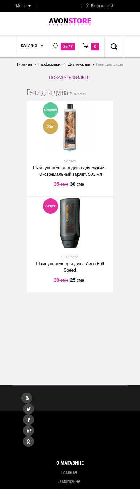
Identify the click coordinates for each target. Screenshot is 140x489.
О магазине (68, 481)
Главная (69, 472)
